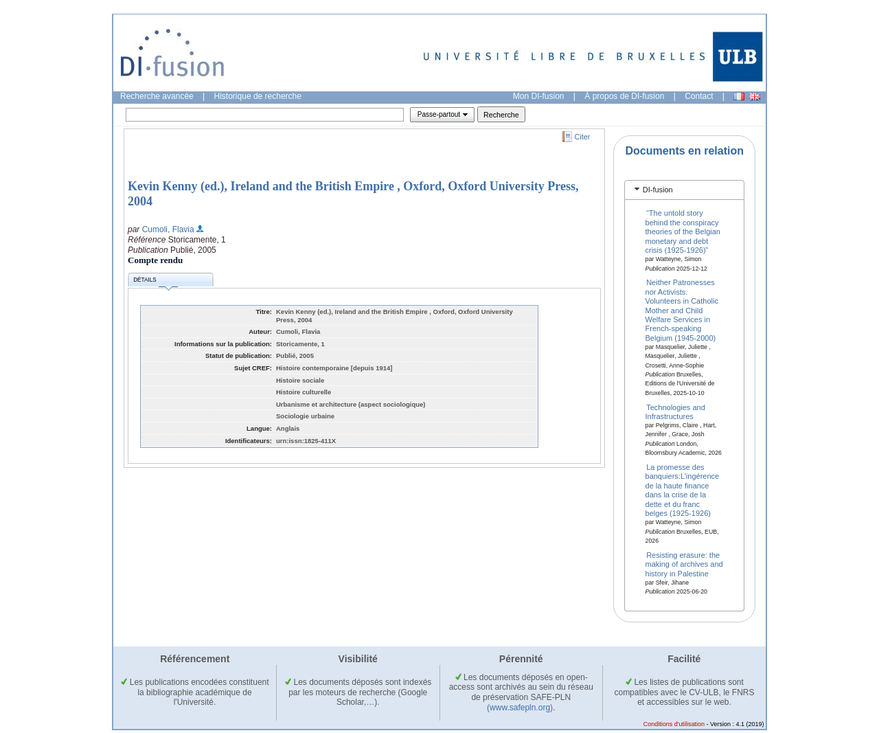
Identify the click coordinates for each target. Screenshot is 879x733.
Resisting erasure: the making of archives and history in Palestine (684, 563)
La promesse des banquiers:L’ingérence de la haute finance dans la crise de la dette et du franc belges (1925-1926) (683, 490)
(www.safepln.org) (520, 707)
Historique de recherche (257, 96)
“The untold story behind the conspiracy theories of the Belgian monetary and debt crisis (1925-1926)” (683, 231)
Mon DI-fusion (538, 96)
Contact (699, 96)
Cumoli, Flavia (168, 229)
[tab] (684, 190)
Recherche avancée (157, 96)
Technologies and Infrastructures (675, 411)
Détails (155, 282)
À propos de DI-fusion (624, 96)
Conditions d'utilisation (674, 724)
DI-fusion (658, 189)
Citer (583, 137)
